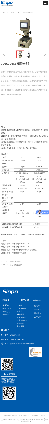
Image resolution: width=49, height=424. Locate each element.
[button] (45, 3)
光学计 (11, 12)
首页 (4, 12)
